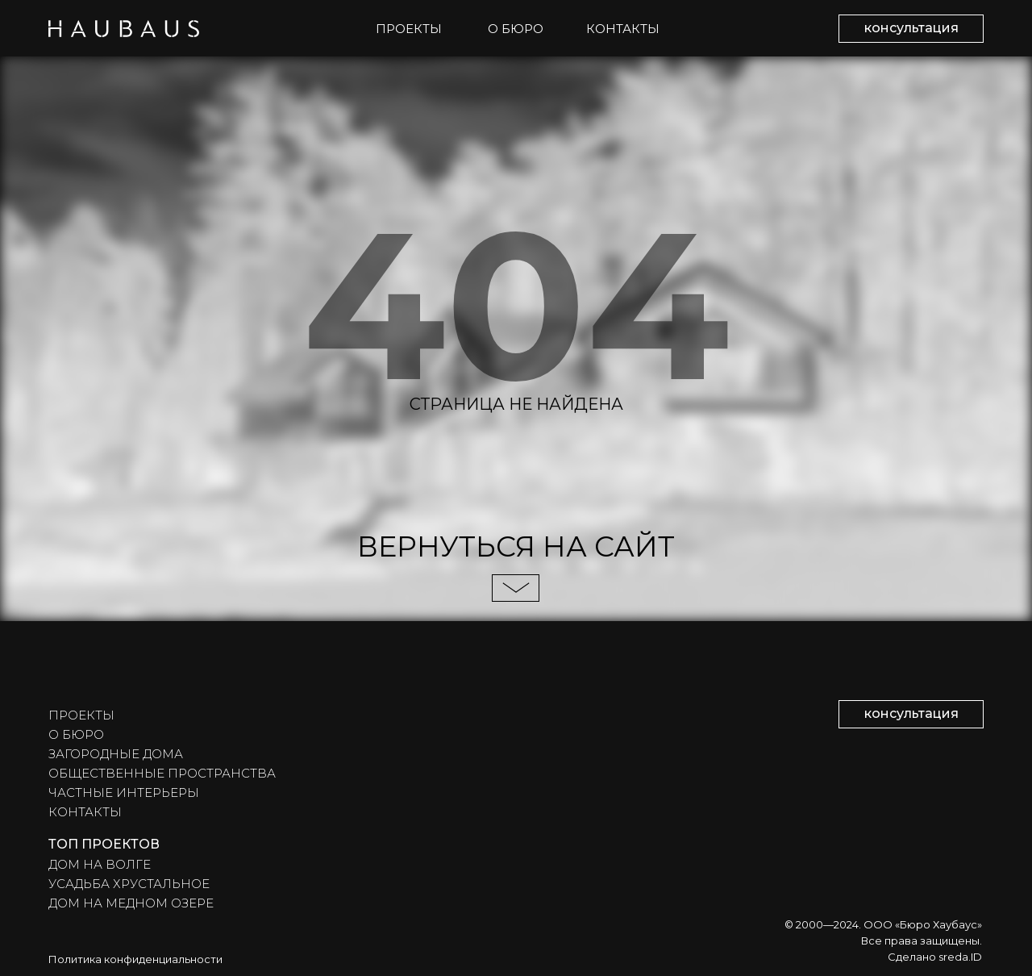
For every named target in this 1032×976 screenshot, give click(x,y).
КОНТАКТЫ (623, 28)
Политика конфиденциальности (135, 959)
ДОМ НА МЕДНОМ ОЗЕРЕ (131, 903)
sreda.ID (960, 956)
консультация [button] (911, 27)
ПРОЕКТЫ (409, 28)
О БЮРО (515, 28)
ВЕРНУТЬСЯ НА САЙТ (516, 546)
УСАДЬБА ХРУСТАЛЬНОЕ (129, 883)
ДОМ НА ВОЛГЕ (99, 864)
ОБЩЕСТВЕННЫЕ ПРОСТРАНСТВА (162, 773)
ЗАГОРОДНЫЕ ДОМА (115, 753)
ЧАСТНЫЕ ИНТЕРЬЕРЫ (123, 792)
